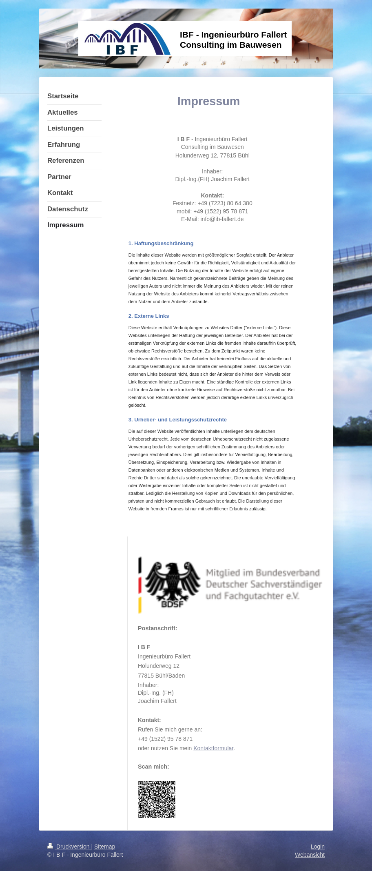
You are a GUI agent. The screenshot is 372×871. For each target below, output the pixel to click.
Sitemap (104, 846)
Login (318, 846)
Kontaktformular (213, 748)
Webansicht (310, 854)
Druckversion (69, 846)
